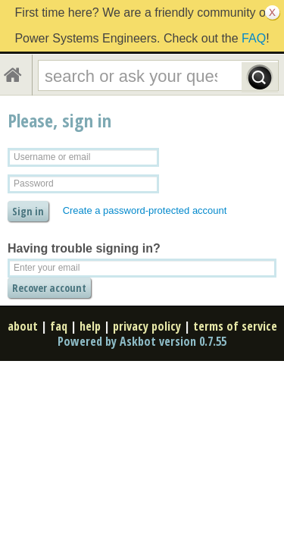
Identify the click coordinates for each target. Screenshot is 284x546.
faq (58, 326)
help (90, 326)
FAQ (254, 38)
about (23, 326)
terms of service (235, 326)
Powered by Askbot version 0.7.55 (142, 341)
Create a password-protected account (145, 210)
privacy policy (147, 326)
